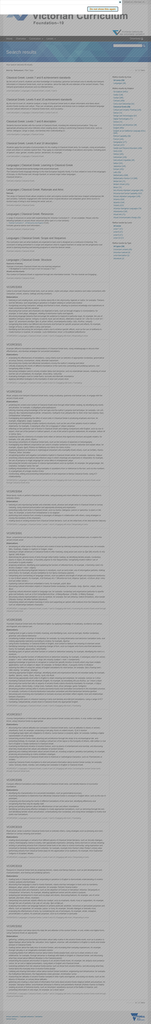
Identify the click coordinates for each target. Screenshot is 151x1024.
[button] (139, 44)
